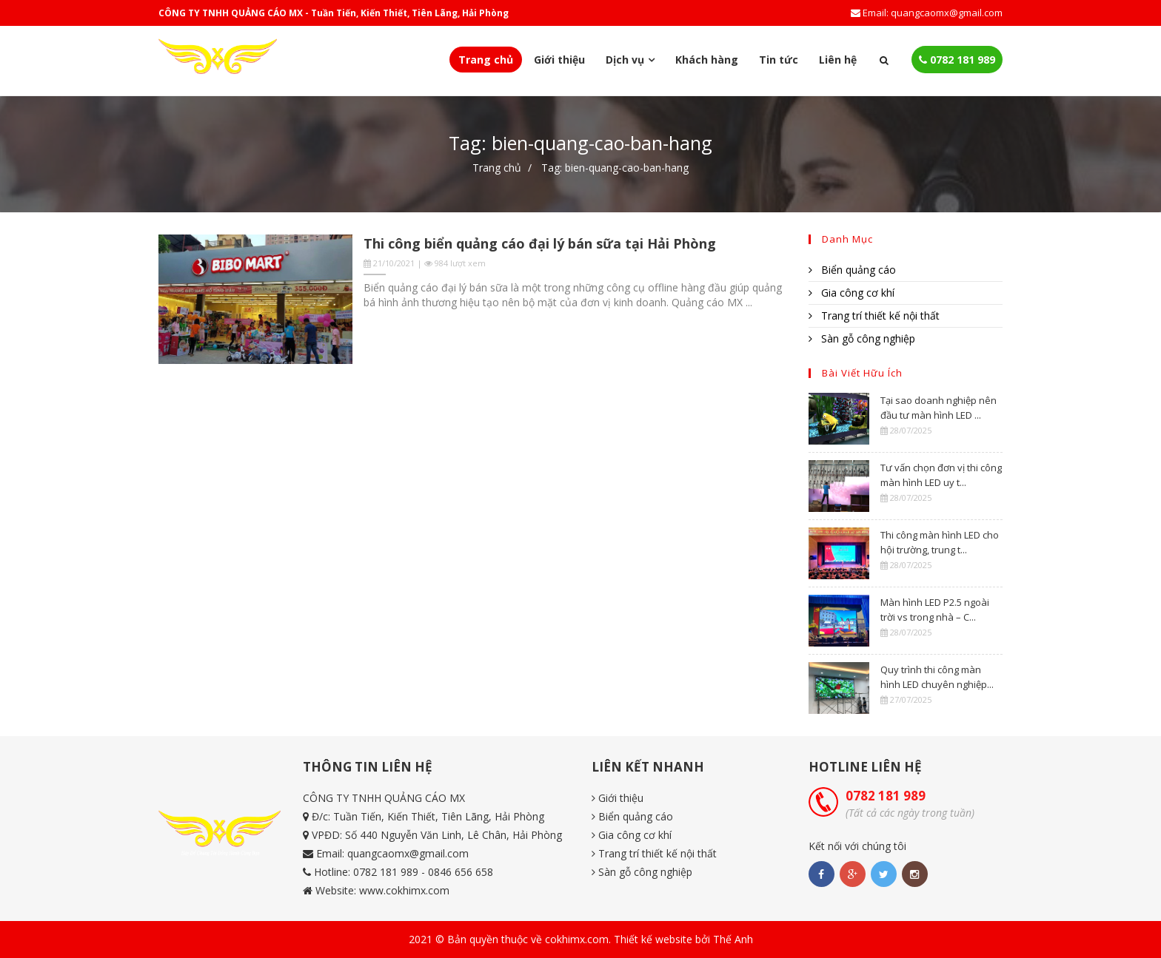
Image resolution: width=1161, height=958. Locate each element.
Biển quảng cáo (852, 270)
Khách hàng (706, 60)
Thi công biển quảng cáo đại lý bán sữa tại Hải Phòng (540, 243)
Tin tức (778, 60)
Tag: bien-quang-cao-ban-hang (615, 168)
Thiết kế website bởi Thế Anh (683, 939)
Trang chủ (485, 60)
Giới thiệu (559, 60)
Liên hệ (838, 60)
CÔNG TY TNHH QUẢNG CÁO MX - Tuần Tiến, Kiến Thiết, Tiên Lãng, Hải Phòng (333, 13)
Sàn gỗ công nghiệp (862, 338)
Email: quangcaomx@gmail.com (927, 12)
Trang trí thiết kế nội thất (874, 315)
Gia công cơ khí (851, 293)
